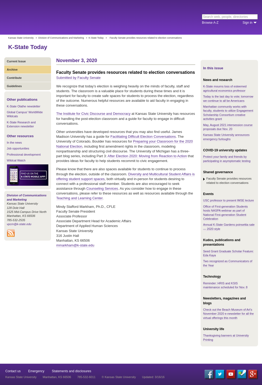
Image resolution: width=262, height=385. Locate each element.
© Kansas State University (119, 377)
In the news (14, 142)
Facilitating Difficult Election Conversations (143, 137)
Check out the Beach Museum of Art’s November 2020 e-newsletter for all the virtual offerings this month (228, 313)
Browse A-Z (210, 23)
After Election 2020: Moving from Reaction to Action (147, 156)
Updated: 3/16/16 (153, 377)
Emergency (36, 371)
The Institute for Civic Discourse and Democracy (93, 114)
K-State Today (96, 38)
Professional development (24, 154)
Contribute (14, 77)
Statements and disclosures (71, 371)
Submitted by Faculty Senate (78, 78)
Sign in (247, 23)
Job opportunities (18, 148)
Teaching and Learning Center (79, 198)
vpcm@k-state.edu (19, 224)
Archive (12, 69)
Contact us (13, 371)
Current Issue (16, 61)
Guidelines (14, 86)
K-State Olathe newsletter (23, 106)
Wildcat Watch (16, 160)
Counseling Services (102, 189)
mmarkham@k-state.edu (75, 245)
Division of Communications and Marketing (61, 38)
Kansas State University (48, 17)
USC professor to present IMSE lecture (228, 200)
